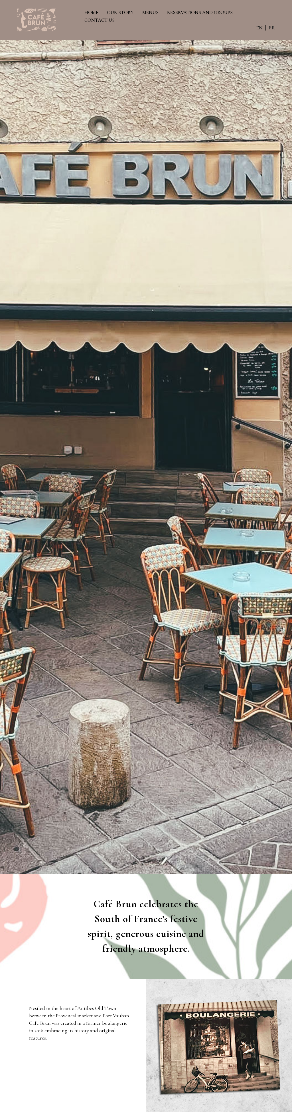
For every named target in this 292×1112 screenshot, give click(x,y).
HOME (92, 12)
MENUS (151, 12)
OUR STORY (120, 12)
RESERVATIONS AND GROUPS (200, 12)
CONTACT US (100, 20)
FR (271, 28)
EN (258, 28)
